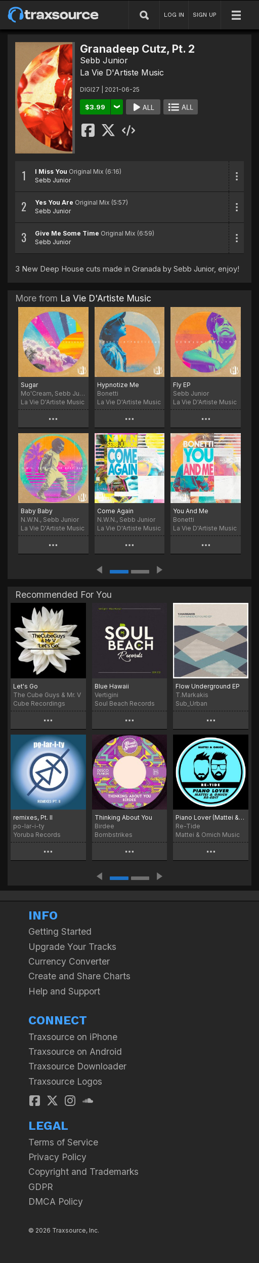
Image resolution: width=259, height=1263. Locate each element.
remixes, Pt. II (33, 817)
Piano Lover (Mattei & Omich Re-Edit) (211, 817)
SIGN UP (205, 14)
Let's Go (25, 686)
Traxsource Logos (65, 1081)
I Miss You (51, 171)
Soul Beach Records (125, 703)
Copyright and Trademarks (83, 1171)
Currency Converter (69, 961)
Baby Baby (37, 511)
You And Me (190, 511)
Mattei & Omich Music (208, 834)
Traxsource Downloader (77, 1066)
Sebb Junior (104, 60)
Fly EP (182, 385)
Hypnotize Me (118, 385)
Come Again (115, 511)
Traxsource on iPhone (72, 1036)
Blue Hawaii (112, 686)
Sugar (29, 385)
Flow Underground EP (208, 686)
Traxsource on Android (75, 1051)
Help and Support (64, 991)
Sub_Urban (191, 703)
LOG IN (174, 14)
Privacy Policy (57, 1157)
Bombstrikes (114, 834)
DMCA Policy (55, 1201)
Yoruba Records (37, 834)
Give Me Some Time (67, 233)
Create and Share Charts (79, 976)
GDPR (40, 1186)
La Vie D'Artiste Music (122, 72)
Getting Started (60, 931)
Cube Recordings (39, 703)
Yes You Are (54, 202)
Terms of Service (63, 1142)
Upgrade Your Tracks (72, 946)
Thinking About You (123, 817)
